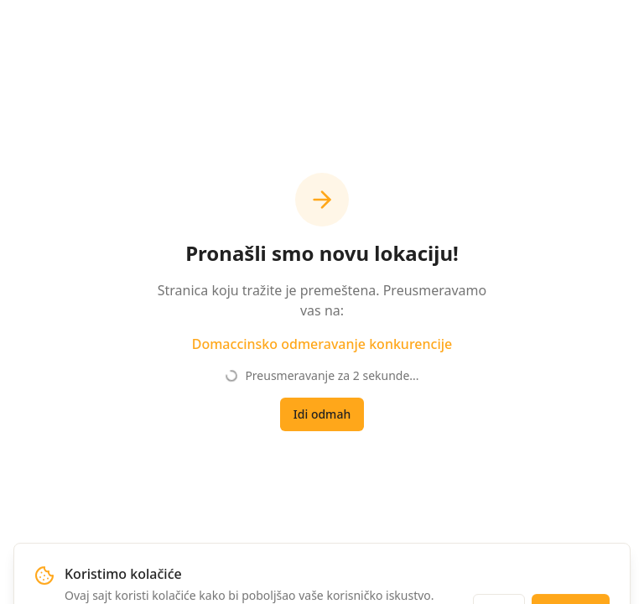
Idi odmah (322, 414)
